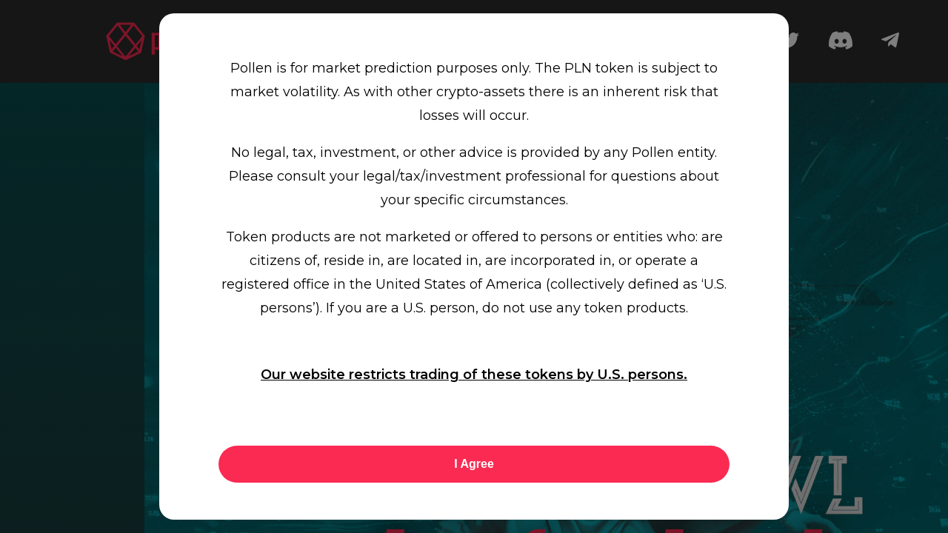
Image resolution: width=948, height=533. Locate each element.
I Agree (474, 463)
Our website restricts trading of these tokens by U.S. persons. (474, 374)
